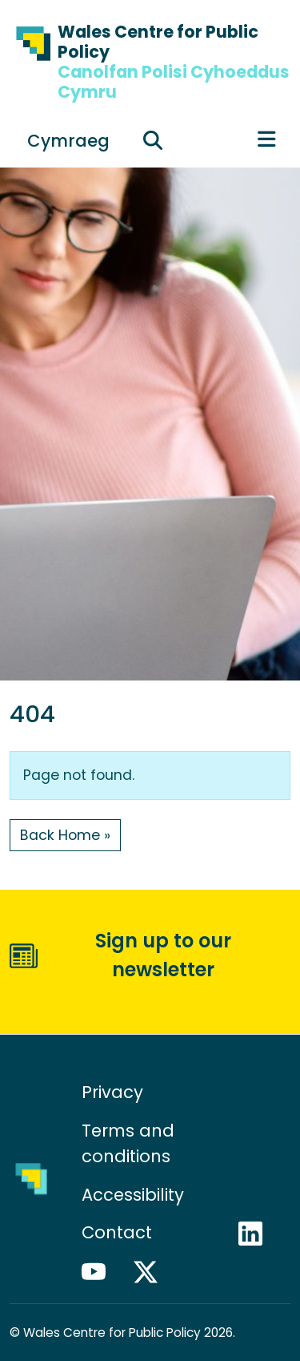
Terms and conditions (128, 1143)
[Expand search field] (152, 140)
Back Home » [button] (65, 835)
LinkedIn (257, 1234)
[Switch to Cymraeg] (68, 140)
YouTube (101, 1272)
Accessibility (133, 1194)
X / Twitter (153, 1272)
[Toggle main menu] (267, 140)
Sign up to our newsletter (163, 955)
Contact (117, 1232)
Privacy (112, 1092)
